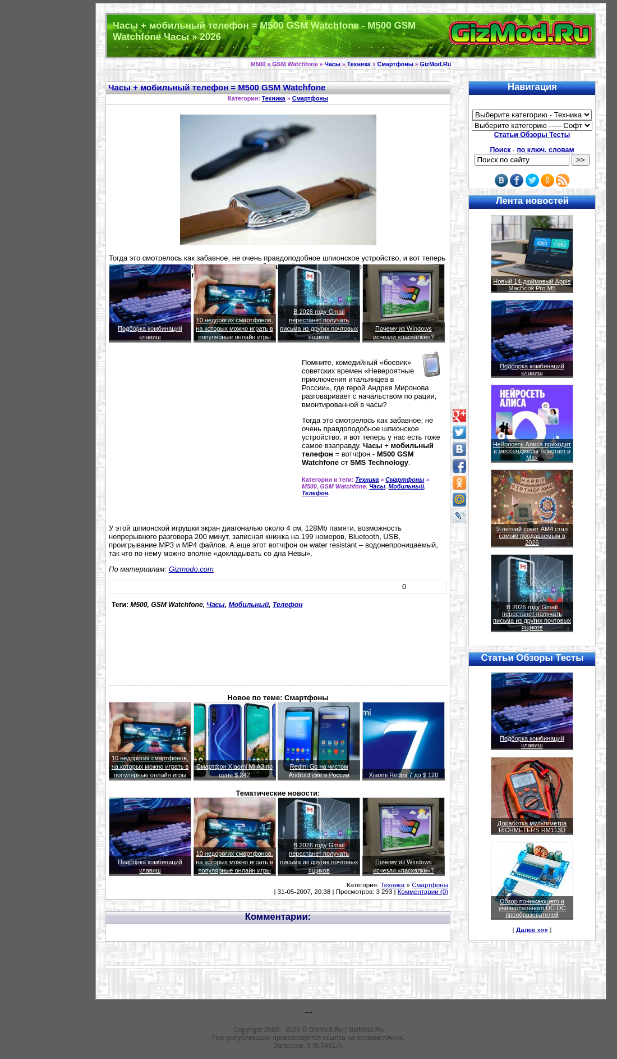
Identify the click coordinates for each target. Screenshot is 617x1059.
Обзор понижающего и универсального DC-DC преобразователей (531, 908)
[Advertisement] (203, 438)
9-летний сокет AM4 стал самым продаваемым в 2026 (532, 536)
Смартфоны (395, 64)
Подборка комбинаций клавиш (532, 369)
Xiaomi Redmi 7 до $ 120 (403, 775)
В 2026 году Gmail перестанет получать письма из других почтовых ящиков (532, 617)
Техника (359, 64)
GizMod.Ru (436, 64)
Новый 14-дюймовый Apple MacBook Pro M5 (532, 284)
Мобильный (406, 486)
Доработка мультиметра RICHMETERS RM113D (532, 826)
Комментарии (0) (423, 891)
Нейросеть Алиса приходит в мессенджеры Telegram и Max (532, 451)
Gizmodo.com (191, 569)
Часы (332, 64)
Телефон (315, 493)
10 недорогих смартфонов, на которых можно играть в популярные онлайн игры (234, 328)
